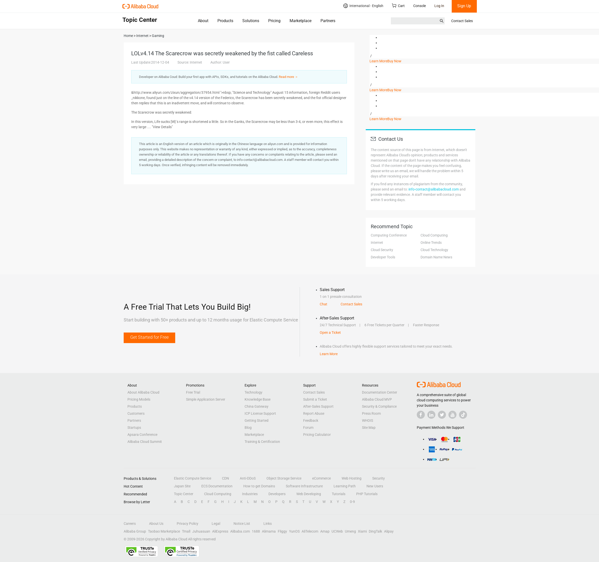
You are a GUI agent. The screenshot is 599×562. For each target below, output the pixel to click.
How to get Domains (259, 486)
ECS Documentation (217, 486)
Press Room (371, 413)
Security (378, 478)
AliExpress (220, 531)
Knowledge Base (257, 399)
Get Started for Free (149, 337)
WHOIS (367, 420)
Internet (377, 243)
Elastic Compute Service (192, 478)
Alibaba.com (240, 531)
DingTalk (375, 531)
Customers (136, 413)
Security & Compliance (379, 406)
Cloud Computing (434, 235)
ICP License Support (260, 413)
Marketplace (300, 20)
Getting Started (256, 420)
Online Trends (431, 243)
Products (225, 20)
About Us (156, 524)
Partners (327, 20)
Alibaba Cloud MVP (377, 399)
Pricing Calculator (317, 435)
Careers (130, 524)
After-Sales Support (318, 406)
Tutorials (338, 494)
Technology (253, 392)
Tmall (186, 531)
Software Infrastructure (304, 486)
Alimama (269, 531)
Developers (277, 494)
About (203, 20)
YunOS (294, 531)
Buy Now (394, 61)
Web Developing (308, 494)
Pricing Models (138, 399)
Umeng (350, 531)
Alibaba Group (135, 531)
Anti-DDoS (248, 478)
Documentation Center (379, 392)
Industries (250, 494)
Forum (308, 428)
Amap (325, 531)
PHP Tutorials (367, 494)
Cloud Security (382, 250)
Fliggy (282, 531)
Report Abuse (313, 413)
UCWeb (337, 531)
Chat (323, 304)
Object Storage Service (283, 478)
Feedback (310, 420)
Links (267, 524)
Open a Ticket (330, 333)
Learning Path (345, 486)
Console (419, 6)
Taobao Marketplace (164, 531)
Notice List (242, 524)
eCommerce (321, 478)
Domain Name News (436, 257)
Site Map (369, 428)
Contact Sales (462, 21)
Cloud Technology (434, 250)
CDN (225, 478)
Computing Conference (389, 235)
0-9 (352, 502)
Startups (134, 428)
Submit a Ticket (315, 399)
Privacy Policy (187, 524)
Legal (216, 524)
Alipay (389, 531)
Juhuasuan (201, 531)
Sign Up (464, 6)
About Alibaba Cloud (143, 392)
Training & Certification (262, 442)
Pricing (274, 20)
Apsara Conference (142, 435)
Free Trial (193, 392)
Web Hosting (351, 478)
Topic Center (183, 494)
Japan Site (182, 486)
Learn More (378, 61)
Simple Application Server (205, 399)
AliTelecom (310, 531)
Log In (439, 6)
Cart (398, 6)
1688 (256, 531)
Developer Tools (383, 257)
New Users (374, 486)
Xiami (362, 531)
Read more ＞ (288, 77)
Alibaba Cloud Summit (144, 442)
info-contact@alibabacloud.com (433, 189)
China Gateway (256, 406)
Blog (248, 428)
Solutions (250, 20)
